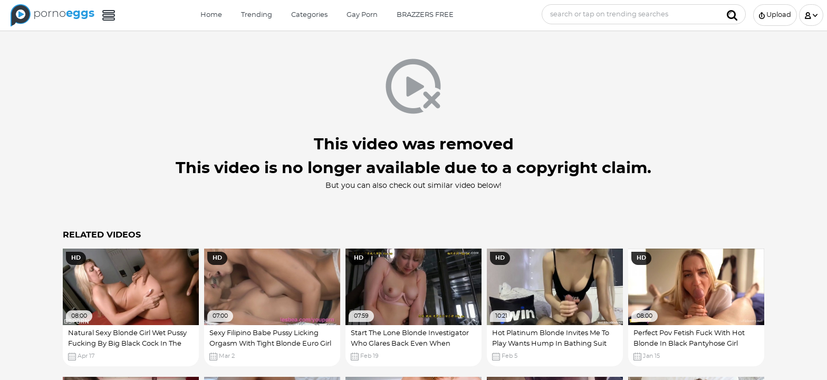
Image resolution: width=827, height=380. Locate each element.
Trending (256, 15)
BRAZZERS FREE (425, 15)
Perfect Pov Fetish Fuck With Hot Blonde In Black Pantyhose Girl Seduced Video (689, 343)
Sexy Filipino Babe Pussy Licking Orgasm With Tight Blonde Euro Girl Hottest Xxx (270, 343)
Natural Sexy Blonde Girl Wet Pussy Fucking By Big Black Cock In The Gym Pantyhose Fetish (127, 343)
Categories (309, 15)
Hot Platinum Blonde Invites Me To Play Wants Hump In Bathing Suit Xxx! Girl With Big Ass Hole (550, 343)
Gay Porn (362, 15)
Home (211, 15)
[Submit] (732, 14)
